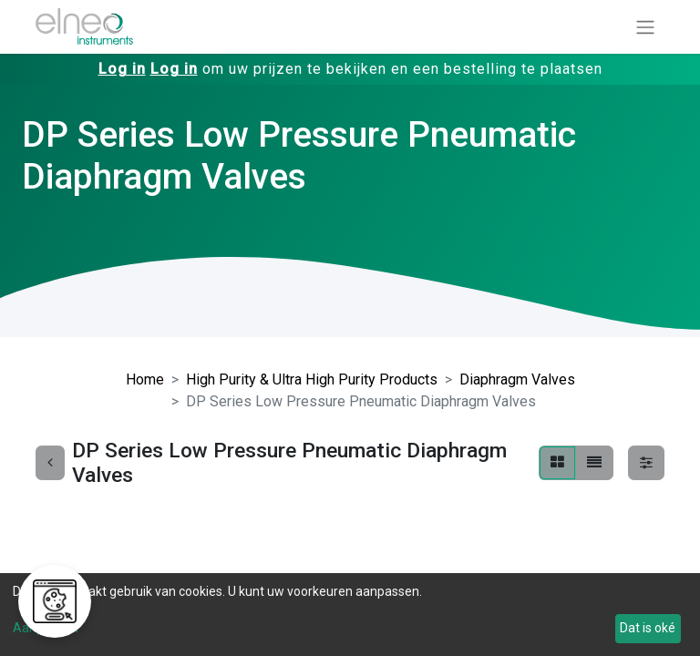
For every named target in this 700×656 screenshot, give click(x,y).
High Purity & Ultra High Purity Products (312, 379)
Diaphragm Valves (517, 379)
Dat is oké (647, 627)
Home (145, 379)
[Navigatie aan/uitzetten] (645, 26)
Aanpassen (45, 627)
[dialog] (350, 614)
